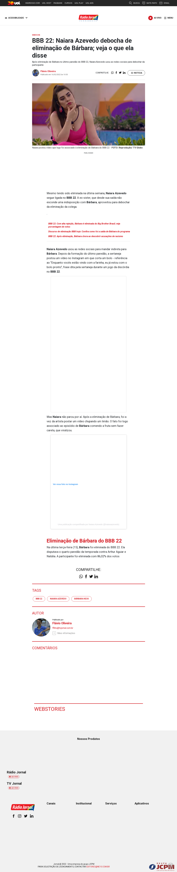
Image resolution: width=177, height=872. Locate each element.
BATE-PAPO (149, 3)
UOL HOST (46, 3)
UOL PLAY (79, 3)
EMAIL (164, 3)
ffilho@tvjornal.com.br (62, 628)
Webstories (50, 709)
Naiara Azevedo (58, 599)
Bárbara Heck (81, 599)
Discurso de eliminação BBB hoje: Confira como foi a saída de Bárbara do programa (89, 231)
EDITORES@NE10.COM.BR (98, 867)
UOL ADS (89, 3)
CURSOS (68, 3)
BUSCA (134, 3)
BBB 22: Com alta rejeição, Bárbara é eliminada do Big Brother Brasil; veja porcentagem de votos (84, 225)
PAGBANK (58, 3)
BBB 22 (39, 599)
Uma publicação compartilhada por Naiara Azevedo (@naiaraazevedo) (88, 524)
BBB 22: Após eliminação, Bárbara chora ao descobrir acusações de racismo (85, 236)
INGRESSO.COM (32, 3)
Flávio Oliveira (48, 71)
